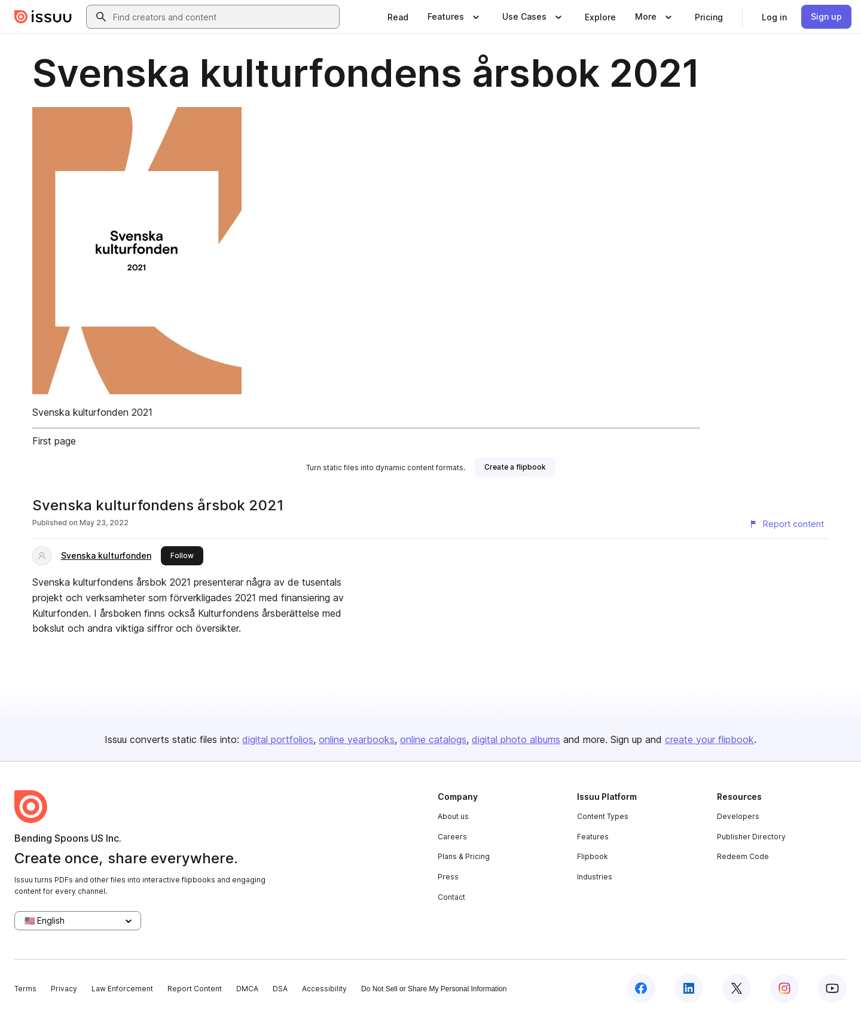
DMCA (247, 988)
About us (453, 816)
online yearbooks (357, 739)
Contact (451, 897)
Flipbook (592, 856)
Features (593, 836)
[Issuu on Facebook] (641, 988)
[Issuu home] (43, 16)
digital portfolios (277, 739)
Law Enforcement (122, 988)
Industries (594, 876)
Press (448, 876)
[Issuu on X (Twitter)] (736, 988)
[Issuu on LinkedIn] (688, 988)
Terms (25, 988)
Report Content (194, 988)
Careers (452, 836)
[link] (398, 17)
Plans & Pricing (464, 856)
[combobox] (223, 16)
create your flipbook (709, 739)
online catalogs (433, 739)
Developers (738, 816)
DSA (280, 988)
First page (54, 441)
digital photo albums (516, 739)
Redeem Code (743, 856)
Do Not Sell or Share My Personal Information (433, 989)
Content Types (602, 816)
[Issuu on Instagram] (784, 988)
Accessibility (324, 988)
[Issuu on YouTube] (832, 988)
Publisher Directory (751, 836)
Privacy (64, 988)
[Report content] (786, 524)
